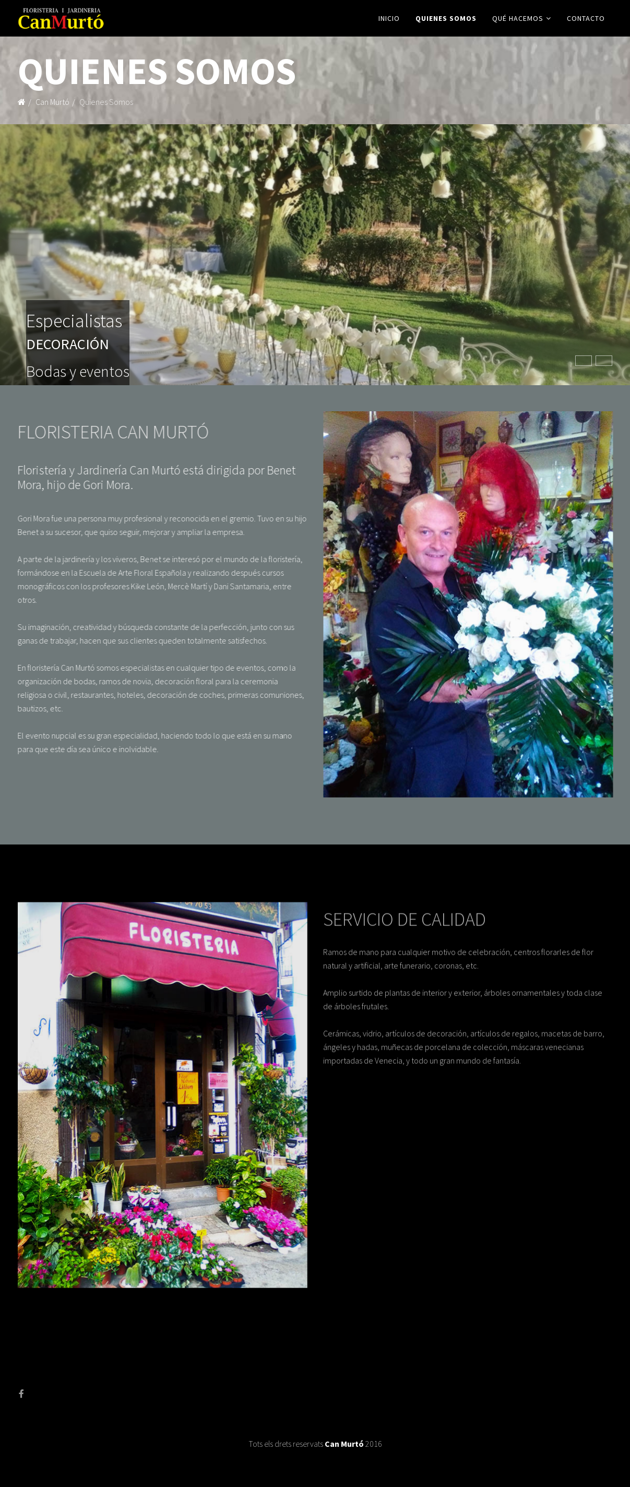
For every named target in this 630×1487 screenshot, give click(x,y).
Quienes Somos (446, 18)
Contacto (586, 18)
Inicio (389, 18)
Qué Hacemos (517, 18)
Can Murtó (52, 102)
